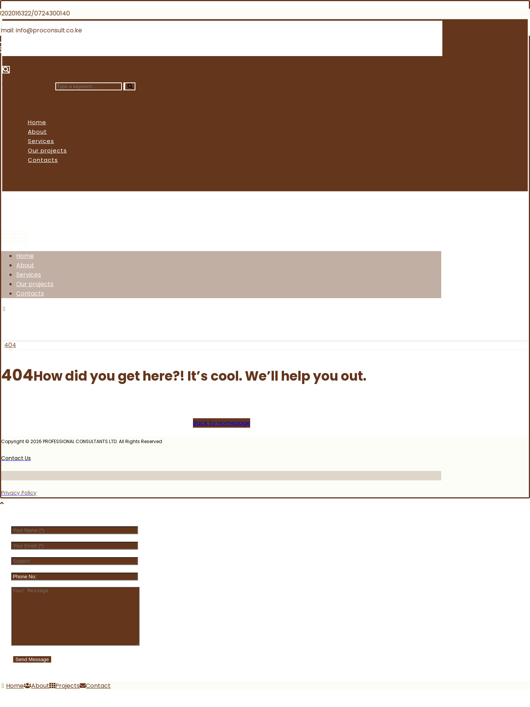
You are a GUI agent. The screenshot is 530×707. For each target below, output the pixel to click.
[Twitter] (45, 318)
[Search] (129, 86)
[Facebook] (17, 318)
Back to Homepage (221, 423)
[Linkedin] (93, 47)
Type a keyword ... (28, 86)
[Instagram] (73, 318)
